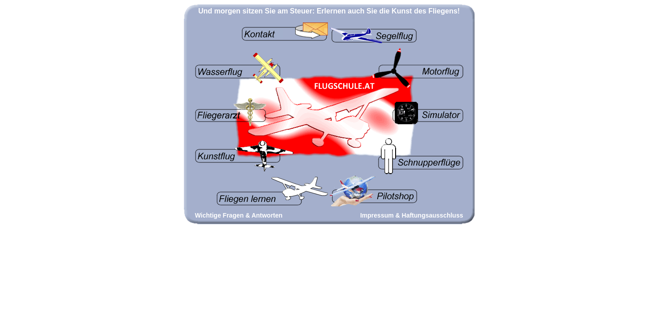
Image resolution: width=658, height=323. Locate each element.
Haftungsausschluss (432, 215)
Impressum (377, 215)
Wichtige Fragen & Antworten (239, 215)
